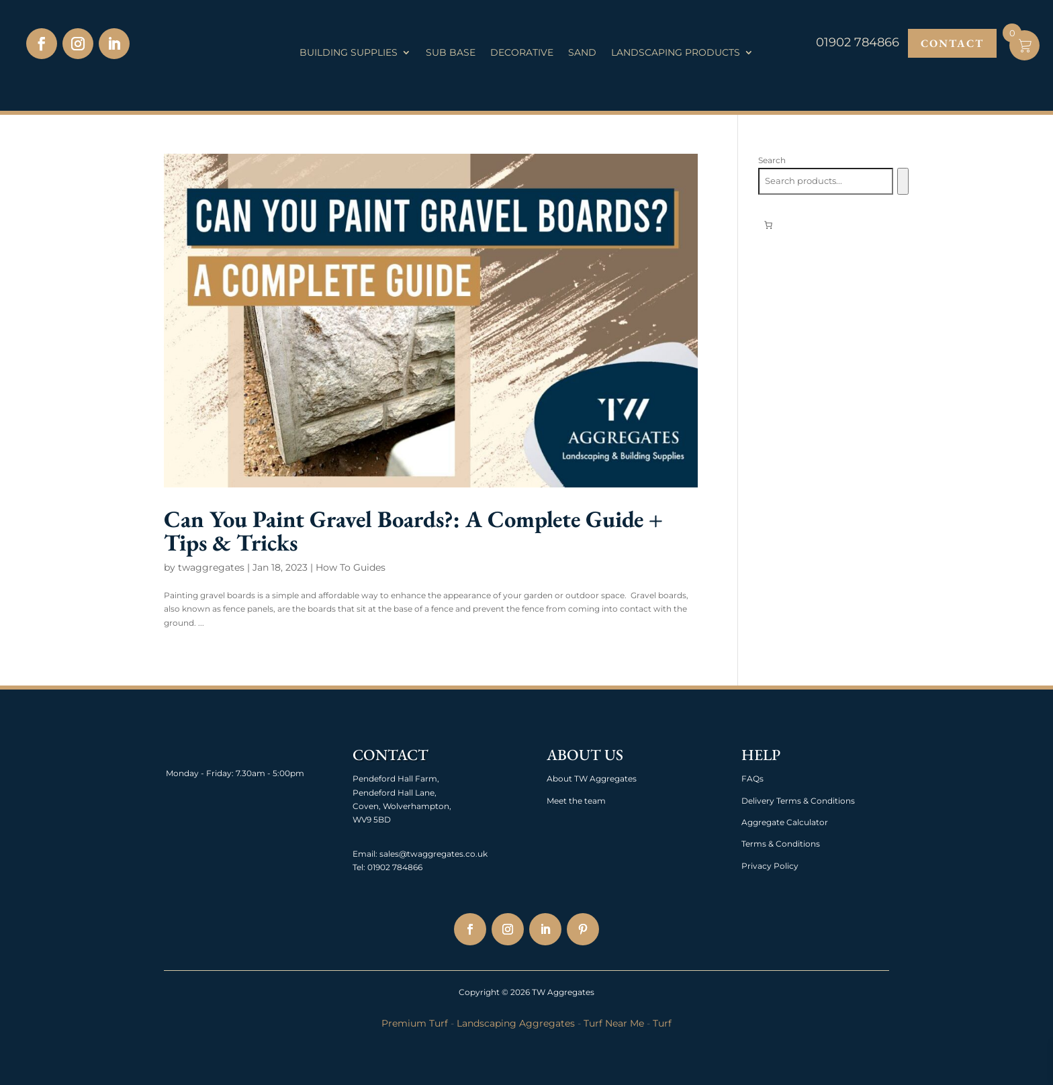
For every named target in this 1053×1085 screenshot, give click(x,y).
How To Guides (350, 567)
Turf (662, 1023)
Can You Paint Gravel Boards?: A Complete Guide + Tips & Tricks (413, 530)
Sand (582, 53)
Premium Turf (414, 1023)
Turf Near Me (614, 1023)
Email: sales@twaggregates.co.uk (420, 854)
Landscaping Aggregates (516, 1023)
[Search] (903, 181)
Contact (952, 43)
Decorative (521, 53)
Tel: (359, 867)
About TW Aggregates (592, 778)
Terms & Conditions (780, 844)
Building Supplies (349, 53)
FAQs (752, 778)
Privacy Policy (769, 866)
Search (772, 160)
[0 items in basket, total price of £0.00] (768, 225)
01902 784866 (393, 867)
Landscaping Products (675, 53)
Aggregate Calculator (784, 822)
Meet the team (576, 801)
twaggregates (211, 567)
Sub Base (450, 53)
